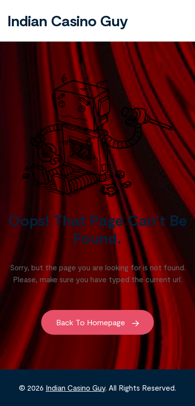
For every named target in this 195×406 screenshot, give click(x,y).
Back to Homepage (97, 322)
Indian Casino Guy (67, 20)
